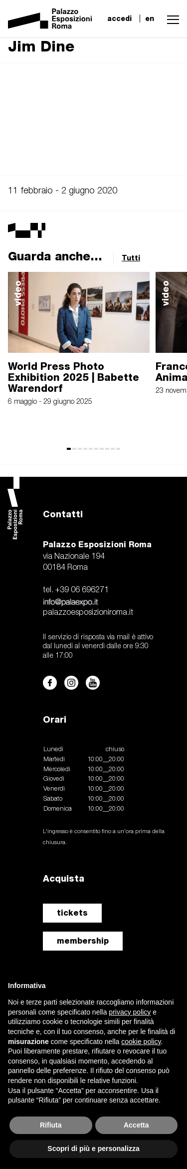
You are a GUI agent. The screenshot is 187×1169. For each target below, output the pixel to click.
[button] (170, 18)
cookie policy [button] (141, 1042)
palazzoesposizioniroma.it (88, 612)
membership (83, 941)
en (149, 18)
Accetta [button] (136, 1125)
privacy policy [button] (130, 1012)
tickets (72, 913)
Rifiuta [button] (51, 1125)
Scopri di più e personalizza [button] (93, 1149)
